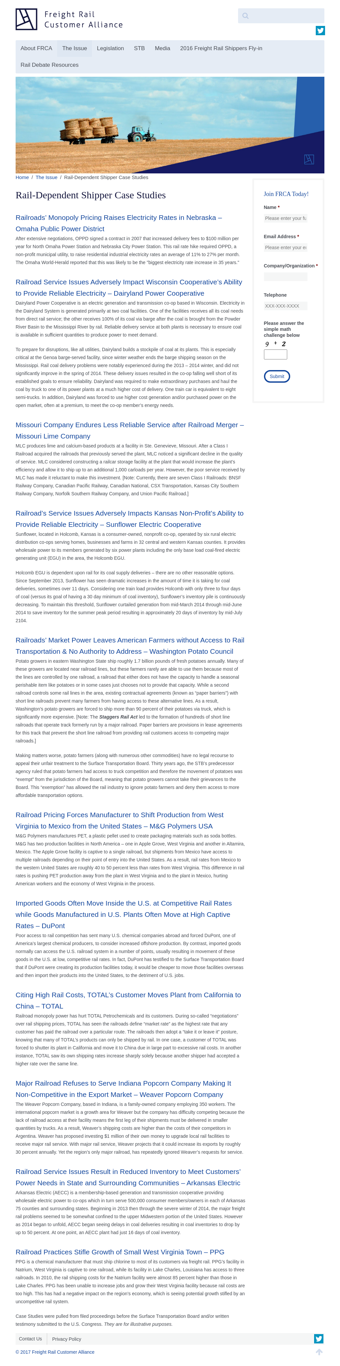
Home (22, 177)
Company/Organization (291, 265)
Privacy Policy (66, 1339)
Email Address (281, 236)
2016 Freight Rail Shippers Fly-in (221, 48)
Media (162, 48)
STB (139, 48)
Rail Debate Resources (50, 65)
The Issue (74, 48)
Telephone (275, 295)
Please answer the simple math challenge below (284, 329)
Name (272, 207)
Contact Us (30, 1338)
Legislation (110, 48)
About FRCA (36, 48)
